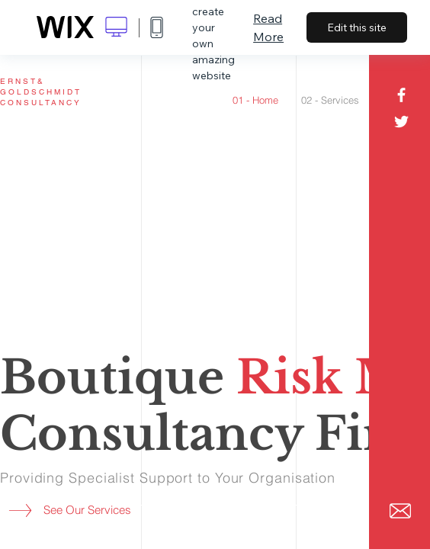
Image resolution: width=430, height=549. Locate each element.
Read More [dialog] (268, 27)
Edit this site (357, 27)
